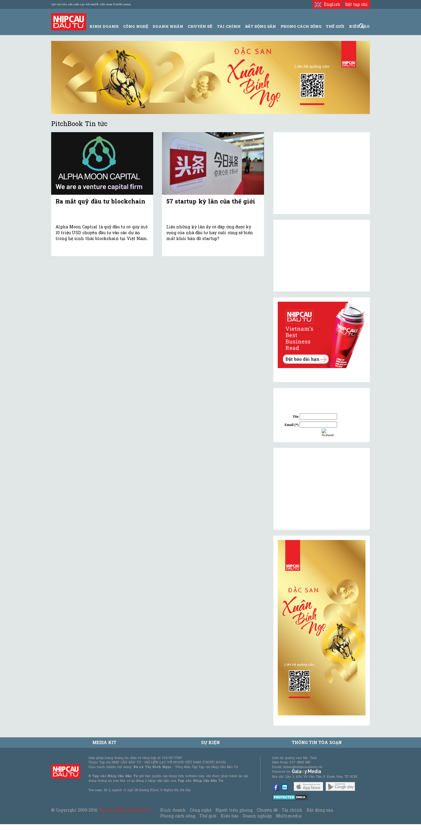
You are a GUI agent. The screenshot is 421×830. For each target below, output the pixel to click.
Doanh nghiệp (257, 816)
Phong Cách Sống (301, 26)
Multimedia (288, 816)
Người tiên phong (233, 810)
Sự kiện (210, 742)
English (327, 4)
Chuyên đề (200, 26)
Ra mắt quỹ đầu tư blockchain (100, 201)
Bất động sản (260, 26)
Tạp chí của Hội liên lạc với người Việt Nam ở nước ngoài (91, 4)
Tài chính (292, 810)
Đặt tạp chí (356, 4)
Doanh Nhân (168, 26)
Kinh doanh (172, 810)
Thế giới (335, 26)
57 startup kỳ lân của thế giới (210, 201)
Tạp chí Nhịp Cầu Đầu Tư (124, 810)
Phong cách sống (177, 816)
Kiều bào (229, 816)
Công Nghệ (135, 26)
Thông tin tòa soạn (317, 742)
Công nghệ (200, 810)
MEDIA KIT (104, 742)
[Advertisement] (321, 488)
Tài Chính (229, 26)
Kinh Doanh (104, 26)
